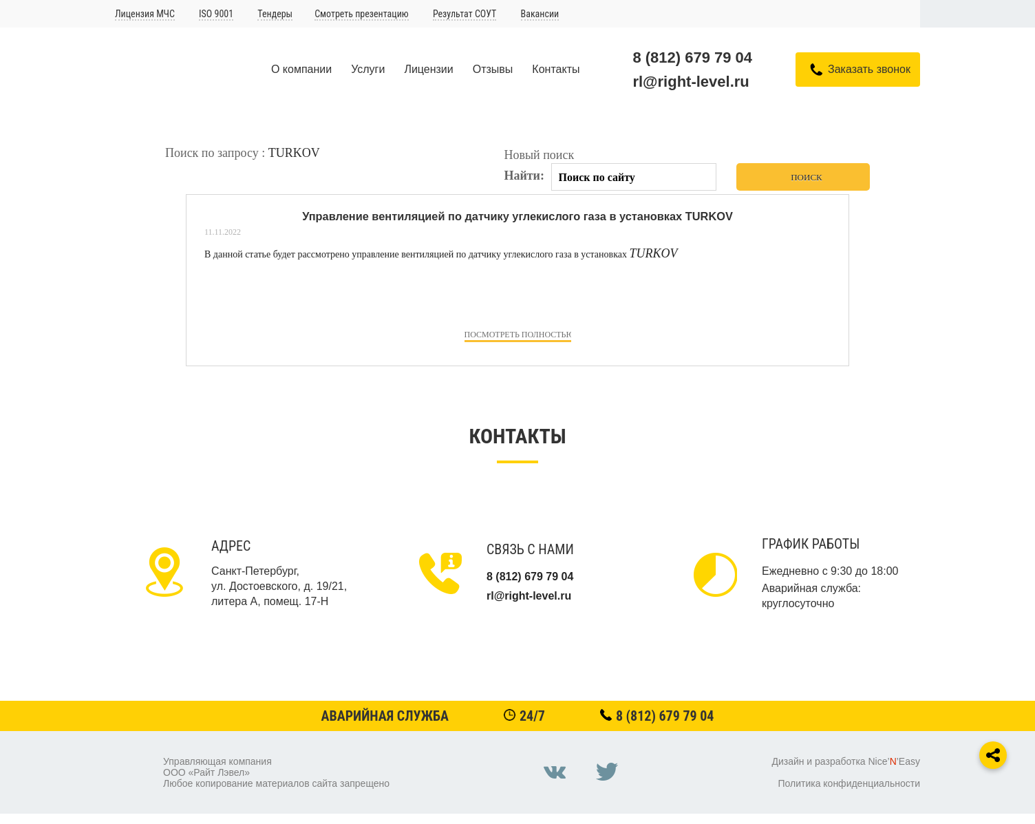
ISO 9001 (216, 13)
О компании (301, 69)
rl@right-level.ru (690, 81)
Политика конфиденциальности (849, 783)
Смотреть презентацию (361, 13)
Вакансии (540, 13)
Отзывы (493, 69)
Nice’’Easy (894, 761)
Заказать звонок (869, 69)
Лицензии (428, 69)
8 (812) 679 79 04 (692, 57)
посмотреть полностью (518, 334)
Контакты (555, 69)
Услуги (368, 69)
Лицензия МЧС (145, 13)
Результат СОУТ (464, 13)
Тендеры (274, 13)
